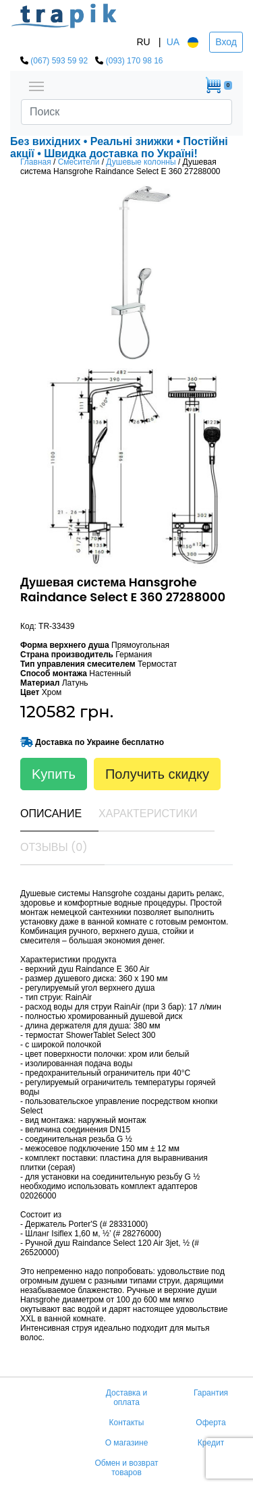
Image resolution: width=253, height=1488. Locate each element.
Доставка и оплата (127, 1397)
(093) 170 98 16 (134, 60)
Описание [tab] (51, 813)
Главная (35, 162)
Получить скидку (157, 774)
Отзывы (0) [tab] (54, 847)
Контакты (126, 1422)
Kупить (54, 774)
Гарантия (211, 1393)
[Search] (126, 112)
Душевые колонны (140, 162)
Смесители (79, 162)
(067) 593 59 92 (59, 60)
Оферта (210, 1422)
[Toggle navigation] (36, 85)
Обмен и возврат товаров (126, 1467)
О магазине (126, 1443)
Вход (226, 41)
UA (173, 41)
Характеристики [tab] (148, 813)
